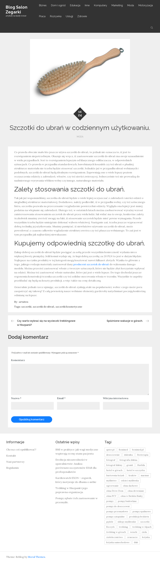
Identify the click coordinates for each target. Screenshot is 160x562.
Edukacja (75, 5)
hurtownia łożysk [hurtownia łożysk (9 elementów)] (115, 475)
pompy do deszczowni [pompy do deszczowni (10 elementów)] (118, 506)
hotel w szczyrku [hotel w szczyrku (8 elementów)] (136, 470)
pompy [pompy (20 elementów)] (109, 501)
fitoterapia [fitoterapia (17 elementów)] (142, 454)
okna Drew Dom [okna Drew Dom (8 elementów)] (114, 490)
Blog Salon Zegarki (17, 9)
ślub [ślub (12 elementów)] (136, 542)
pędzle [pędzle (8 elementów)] (109, 521)
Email (61, 398)
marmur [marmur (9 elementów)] (145, 475)
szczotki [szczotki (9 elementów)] (144, 521)
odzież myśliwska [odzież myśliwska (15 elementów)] (130, 480)
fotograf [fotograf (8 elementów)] (110, 460)
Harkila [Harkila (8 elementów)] (141, 465)
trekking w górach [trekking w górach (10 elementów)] (116, 532)
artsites (23, 301)
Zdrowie (82, 16)
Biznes (43, 5)
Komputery (101, 5)
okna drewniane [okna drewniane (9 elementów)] (136, 490)
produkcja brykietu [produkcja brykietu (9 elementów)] (139, 516)
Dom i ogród (58, 5)
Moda (131, 5)
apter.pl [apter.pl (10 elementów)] (110, 449)
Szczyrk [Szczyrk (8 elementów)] (110, 526)
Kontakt (11, 455)
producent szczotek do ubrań (91, 264)
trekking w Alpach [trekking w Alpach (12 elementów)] (141, 526)
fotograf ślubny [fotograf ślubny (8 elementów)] (114, 465)
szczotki (26, 306)
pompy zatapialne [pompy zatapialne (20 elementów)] (115, 516)
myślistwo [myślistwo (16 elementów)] (111, 480)
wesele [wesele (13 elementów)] (133, 532)
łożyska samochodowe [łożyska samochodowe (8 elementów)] (118, 542)
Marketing (117, 5)
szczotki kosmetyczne (69, 306)
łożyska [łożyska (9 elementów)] (146, 537)
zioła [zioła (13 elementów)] (144, 532)
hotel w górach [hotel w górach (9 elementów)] (114, 470)
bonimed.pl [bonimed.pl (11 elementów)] (138, 449)
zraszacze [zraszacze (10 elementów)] (132, 537)
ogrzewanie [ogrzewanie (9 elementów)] (112, 485)
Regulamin (12, 467)
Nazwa (16, 398)
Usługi (69, 16)
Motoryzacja (146, 5)
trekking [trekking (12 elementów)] (123, 526)
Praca (42, 16)
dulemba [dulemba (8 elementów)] (128, 454)
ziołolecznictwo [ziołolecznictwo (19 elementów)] (114, 537)
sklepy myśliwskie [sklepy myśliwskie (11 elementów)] (127, 521)
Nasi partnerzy (15, 461)
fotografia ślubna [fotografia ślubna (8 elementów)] (128, 460)
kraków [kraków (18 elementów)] (132, 475)
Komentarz (18, 360)
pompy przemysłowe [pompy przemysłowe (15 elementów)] (117, 511)
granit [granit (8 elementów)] (130, 465)
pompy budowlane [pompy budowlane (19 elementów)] (127, 501)
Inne (87, 5)
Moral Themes (36, 556)
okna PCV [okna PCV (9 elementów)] (111, 496)
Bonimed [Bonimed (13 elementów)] (123, 449)
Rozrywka (56, 16)
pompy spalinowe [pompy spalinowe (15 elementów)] (141, 511)
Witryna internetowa (115, 398)
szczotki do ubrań (43, 306)
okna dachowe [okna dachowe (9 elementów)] (130, 485)
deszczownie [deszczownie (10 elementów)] (113, 454)
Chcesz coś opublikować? (21, 449)
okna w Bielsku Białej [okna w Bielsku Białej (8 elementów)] (131, 496)
